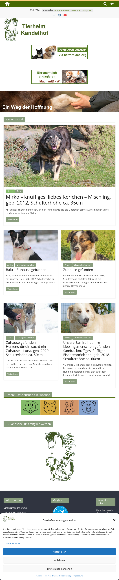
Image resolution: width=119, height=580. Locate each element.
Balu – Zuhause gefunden (26, 269)
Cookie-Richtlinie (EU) (15, 512)
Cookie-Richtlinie (43, 575)
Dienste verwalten (12, 543)
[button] (114, 520)
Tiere (19, 191)
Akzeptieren (59, 551)
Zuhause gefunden (78, 269)
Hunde (10, 191)
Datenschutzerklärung (61, 575)
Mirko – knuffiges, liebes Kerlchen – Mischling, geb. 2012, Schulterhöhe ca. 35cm (58, 199)
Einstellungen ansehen (59, 568)
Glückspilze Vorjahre (25, 265)
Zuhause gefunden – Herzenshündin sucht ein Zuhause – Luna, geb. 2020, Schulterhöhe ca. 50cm (28, 348)
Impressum (78, 575)
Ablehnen (59, 560)
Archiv (10, 265)
